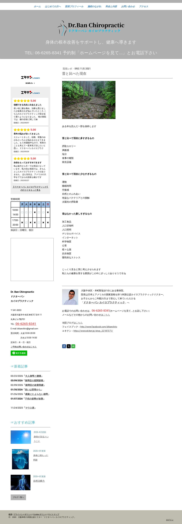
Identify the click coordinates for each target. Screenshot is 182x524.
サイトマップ (53, 514)
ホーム (37, 6)
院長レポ (68, 68)
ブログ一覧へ (18, 497)
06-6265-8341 (25, 324)
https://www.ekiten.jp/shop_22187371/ (93, 331)
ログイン (169, 520)
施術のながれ (94, 6)
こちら (106, 314)
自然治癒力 (39, 481)
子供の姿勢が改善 (34, 398)
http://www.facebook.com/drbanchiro (98, 326)
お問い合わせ (128, 6)
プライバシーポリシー (23, 514)
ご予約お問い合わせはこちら (24, 347)
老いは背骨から (33, 389)
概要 (10, 514)
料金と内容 (111, 6)
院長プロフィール (74, 6)
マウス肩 (29, 407)
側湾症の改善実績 (34, 385)
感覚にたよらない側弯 (36, 394)
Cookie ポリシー (40, 514)
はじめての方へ (53, 6)
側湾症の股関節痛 (34, 380)
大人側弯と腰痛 (33, 376)
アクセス (143, 6)
